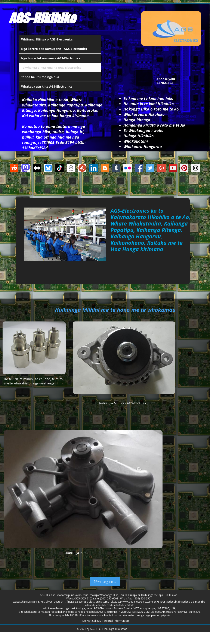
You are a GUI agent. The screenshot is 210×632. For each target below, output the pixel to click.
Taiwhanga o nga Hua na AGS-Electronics (51, 68)
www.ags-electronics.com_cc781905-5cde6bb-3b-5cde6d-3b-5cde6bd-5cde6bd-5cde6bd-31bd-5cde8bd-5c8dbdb (145, 603)
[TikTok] (59, 168)
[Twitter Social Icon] (150, 168)
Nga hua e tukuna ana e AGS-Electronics (50, 58)
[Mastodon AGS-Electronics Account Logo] (25, 168)
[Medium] (37, 168)
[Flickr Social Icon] (127, 168)
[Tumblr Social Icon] (116, 168)
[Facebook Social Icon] (139, 168)
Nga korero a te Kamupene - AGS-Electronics (54, 49)
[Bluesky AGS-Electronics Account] (48, 168)
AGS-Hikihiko (42, 18)
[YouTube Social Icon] (173, 168)
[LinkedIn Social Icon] (93, 168)
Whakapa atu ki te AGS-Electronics (46, 86)
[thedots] (71, 168)
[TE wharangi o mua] (105, 581)
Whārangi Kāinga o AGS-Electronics (47, 39)
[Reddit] (14, 168)
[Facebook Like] (102, 187)
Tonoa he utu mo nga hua (40, 77)
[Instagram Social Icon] (195, 168)
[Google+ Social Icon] (161, 168)
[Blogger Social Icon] (105, 168)
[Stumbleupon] (82, 168)
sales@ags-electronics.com (91, 601)
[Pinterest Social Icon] (184, 168)
